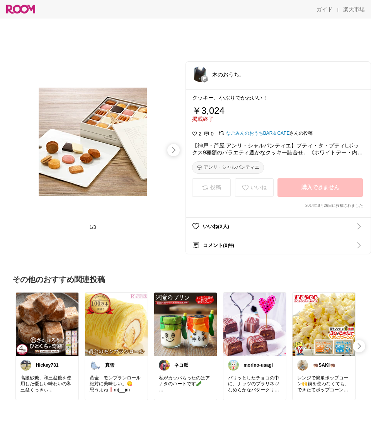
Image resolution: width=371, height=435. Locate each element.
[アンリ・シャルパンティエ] (228, 167)
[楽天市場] (354, 9)
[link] (47, 324)
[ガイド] (325, 9)
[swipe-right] (173, 150)
